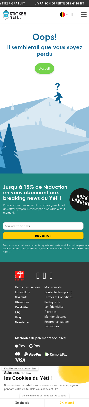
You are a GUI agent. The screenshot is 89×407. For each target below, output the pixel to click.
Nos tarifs (21, 297)
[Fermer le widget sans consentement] (20, 369)
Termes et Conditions (58, 297)
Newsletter (22, 322)
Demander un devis (27, 287)
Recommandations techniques (56, 324)
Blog (18, 317)
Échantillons (22, 292)
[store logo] (14, 15)
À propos (50, 312)
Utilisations (22, 302)
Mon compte (53, 287)
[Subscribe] (43, 235)
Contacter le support (58, 292)
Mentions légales (55, 317)
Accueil (44, 68)
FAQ (17, 312)
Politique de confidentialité (53, 304)
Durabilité (21, 307)
